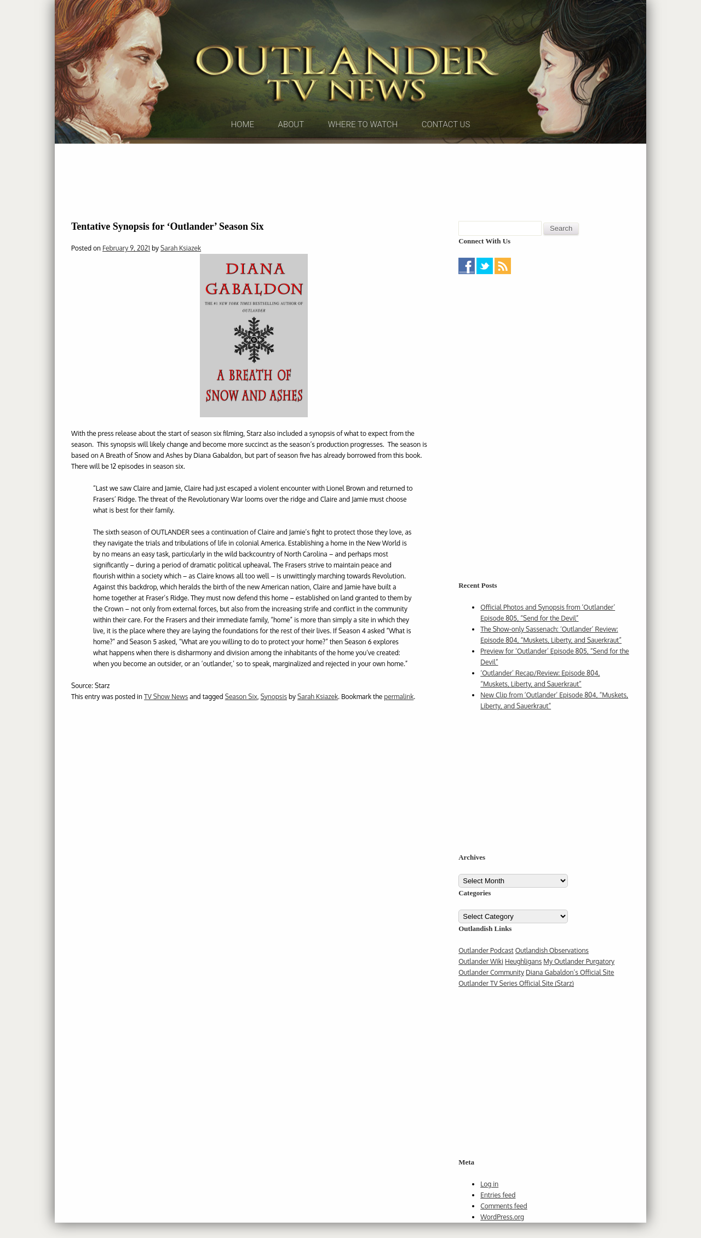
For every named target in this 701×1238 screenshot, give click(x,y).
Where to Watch (363, 147)
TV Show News (166, 711)
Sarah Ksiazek (180, 263)
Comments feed (503, 1221)
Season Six (241, 711)
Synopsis (274, 711)
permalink (398, 711)
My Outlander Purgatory (578, 977)
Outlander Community (491, 988)
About (291, 147)
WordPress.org (502, 1232)
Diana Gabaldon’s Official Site (570, 988)
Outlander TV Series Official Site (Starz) (516, 999)
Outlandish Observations (552, 966)
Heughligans (523, 977)
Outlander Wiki (480, 977)
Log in (489, 1199)
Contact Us (446, 147)
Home (242, 147)
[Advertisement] (350, 194)
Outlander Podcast (486, 966)
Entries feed (497, 1210)
